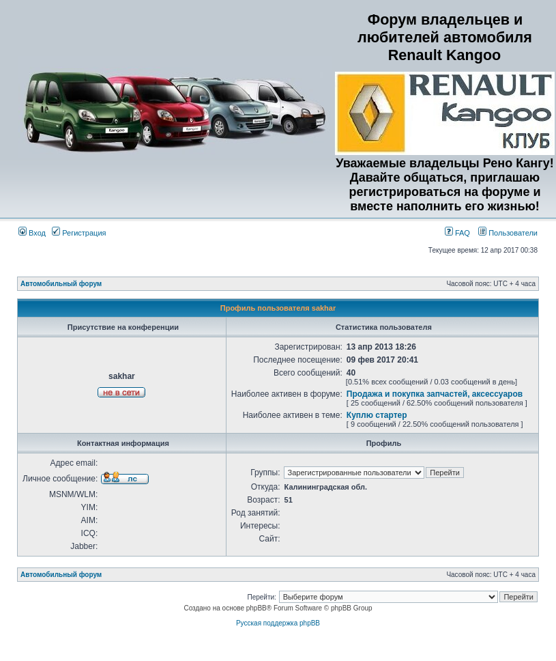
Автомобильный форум (61, 283)
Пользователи (508, 233)
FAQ (457, 233)
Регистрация (79, 233)
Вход (32, 233)
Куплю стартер (377, 415)
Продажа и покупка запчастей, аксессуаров (435, 394)
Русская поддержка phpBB (278, 623)
